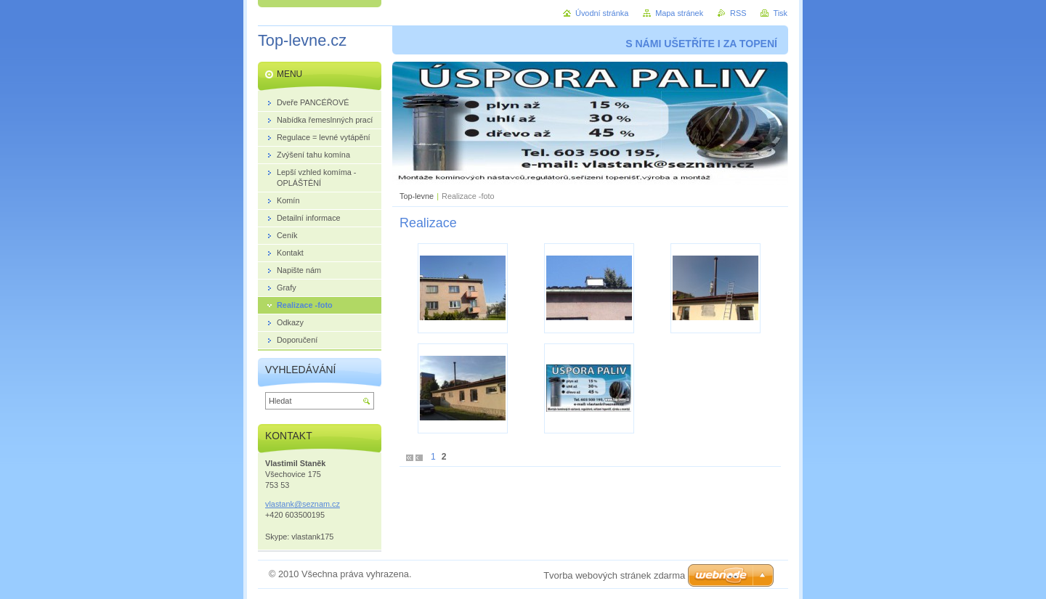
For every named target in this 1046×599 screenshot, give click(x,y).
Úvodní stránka (601, 13)
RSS (738, 13)
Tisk (780, 13)
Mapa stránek (679, 13)
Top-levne (417, 196)
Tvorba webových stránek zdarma (614, 575)
